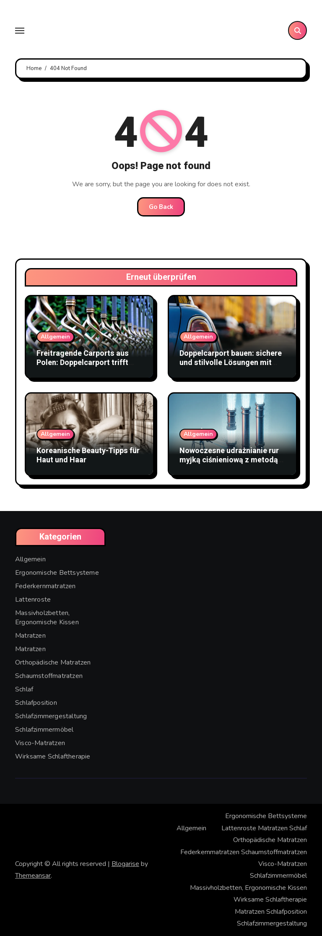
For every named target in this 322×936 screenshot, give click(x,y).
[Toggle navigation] (19, 31)
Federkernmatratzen (45, 586)
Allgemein (55, 337)
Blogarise (125, 863)
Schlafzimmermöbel (44, 729)
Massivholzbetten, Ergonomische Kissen (47, 617)
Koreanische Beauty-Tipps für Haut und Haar (88, 455)
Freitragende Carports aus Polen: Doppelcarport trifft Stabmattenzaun (82, 362)
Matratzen (30, 635)
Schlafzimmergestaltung (51, 716)
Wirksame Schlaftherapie (53, 756)
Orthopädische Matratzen (53, 662)
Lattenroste (33, 599)
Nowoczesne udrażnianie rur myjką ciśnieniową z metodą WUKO (229, 460)
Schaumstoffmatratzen (49, 675)
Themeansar (33, 875)
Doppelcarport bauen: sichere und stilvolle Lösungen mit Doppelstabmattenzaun (230, 362)
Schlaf (24, 689)
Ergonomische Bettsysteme (57, 572)
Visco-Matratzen (40, 743)
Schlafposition (36, 702)
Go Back (161, 207)
